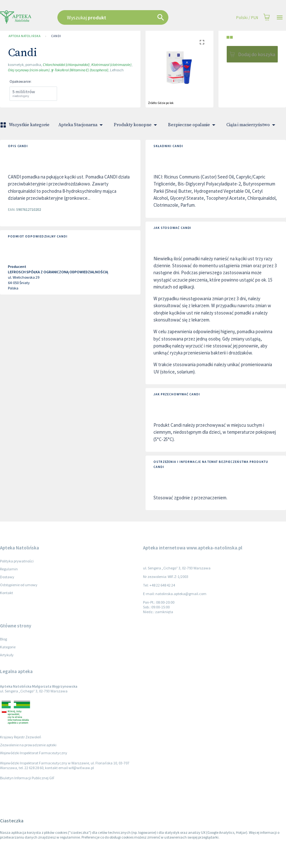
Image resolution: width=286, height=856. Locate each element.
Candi (56, 36)
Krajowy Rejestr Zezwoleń (20, 737)
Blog (3, 639)
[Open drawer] (279, 17)
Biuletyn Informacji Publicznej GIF (27, 777)
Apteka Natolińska (24, 36)
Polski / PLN (247, 17)
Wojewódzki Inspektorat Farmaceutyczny (33, 752)
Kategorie (8, 647)
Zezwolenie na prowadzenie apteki (28, 745)
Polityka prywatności (17, 561)
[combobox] (123, 17)
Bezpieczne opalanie (192, 125)
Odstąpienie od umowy (18, 584)
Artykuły (7, 654)
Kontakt (6, 592)
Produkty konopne (136, 125)
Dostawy (7, 576)
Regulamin (9, 569)
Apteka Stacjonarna (82, 125)
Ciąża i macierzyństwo (252, 125)
